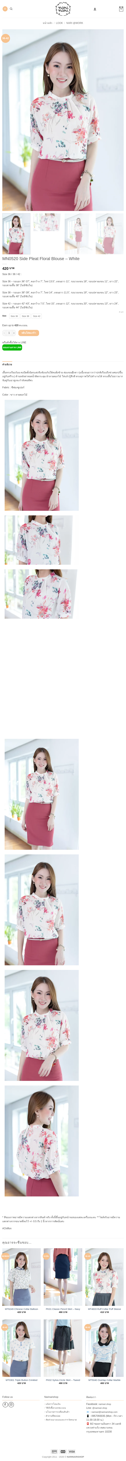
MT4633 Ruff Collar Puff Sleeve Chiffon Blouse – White (104, 1309)
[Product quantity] (9, 333)
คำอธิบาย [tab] (7, 364)
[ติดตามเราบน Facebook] (5, 1404)
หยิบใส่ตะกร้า (28, 333)
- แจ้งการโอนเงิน (52, 1404)
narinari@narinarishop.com (104, 1412)
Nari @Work (74, 23)
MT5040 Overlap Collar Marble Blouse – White (104, 1380)
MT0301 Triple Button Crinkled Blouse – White (21, 1380)
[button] (5, 8)
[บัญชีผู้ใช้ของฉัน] (95, 9)
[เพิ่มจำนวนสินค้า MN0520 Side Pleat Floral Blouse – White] (14, 333)
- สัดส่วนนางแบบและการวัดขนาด (60, 1419)
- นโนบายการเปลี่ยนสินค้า (56, 1412)
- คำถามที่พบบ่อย (52, 1416)
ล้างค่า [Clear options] (121, 312)
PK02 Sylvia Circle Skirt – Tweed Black (63, 1380)
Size (4, 316)
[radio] (14, 316)
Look (59, 23)
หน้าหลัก (47, 23)
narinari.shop (105, 1404)
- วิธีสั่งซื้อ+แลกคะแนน (55, 1408)
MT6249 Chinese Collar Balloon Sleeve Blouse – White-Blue (21, 1309)
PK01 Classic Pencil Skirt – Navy (63, 1309)
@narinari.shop (99, 1408)
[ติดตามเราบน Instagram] (11, 1404)
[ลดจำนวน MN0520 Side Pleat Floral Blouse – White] (4, 333)
